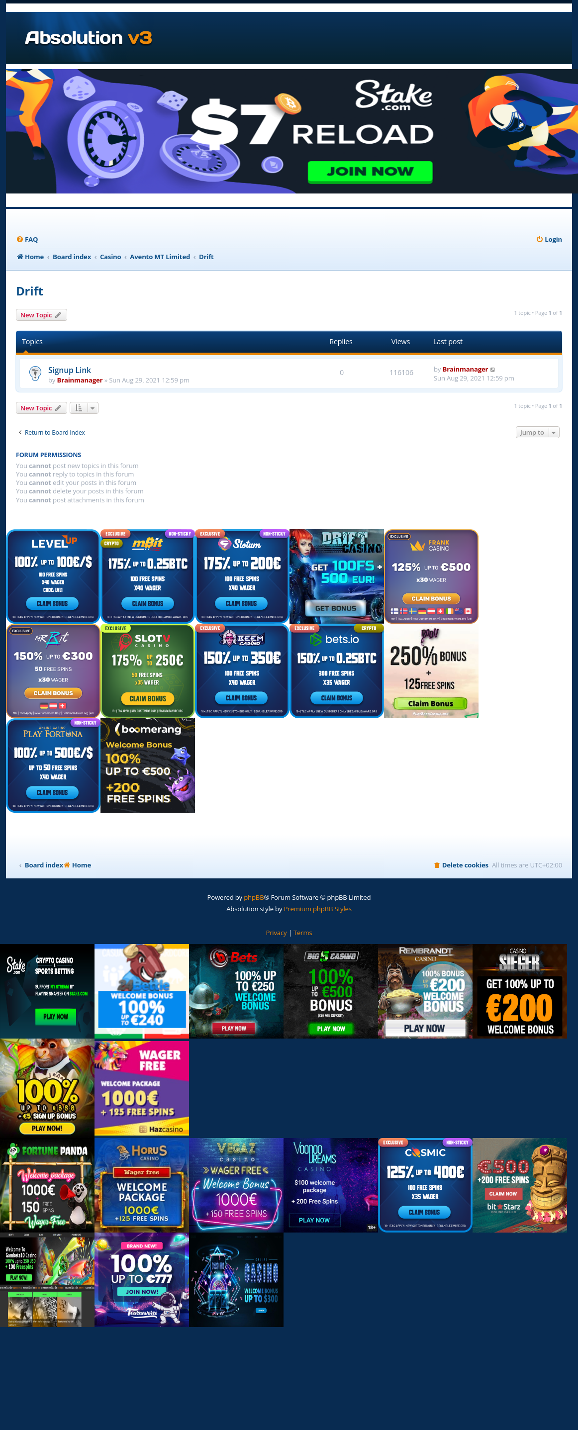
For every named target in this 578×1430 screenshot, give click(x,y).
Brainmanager (80, 380)
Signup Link (69, 370)
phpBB (254, 897)
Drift (29, 291)
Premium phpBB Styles (318, 908)
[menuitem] (27, 239)
